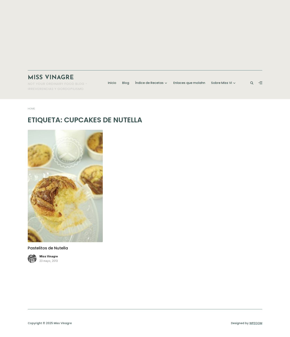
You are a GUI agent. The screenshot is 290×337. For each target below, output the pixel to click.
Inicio (112, 83)
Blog (125, 83)
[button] (260, 83)
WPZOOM (255, 323)
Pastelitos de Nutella (48, 248)
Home (31, 108)
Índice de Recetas (149, 83)
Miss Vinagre (51, 78)
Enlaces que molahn (189, 83)
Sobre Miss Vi (221, 83)
